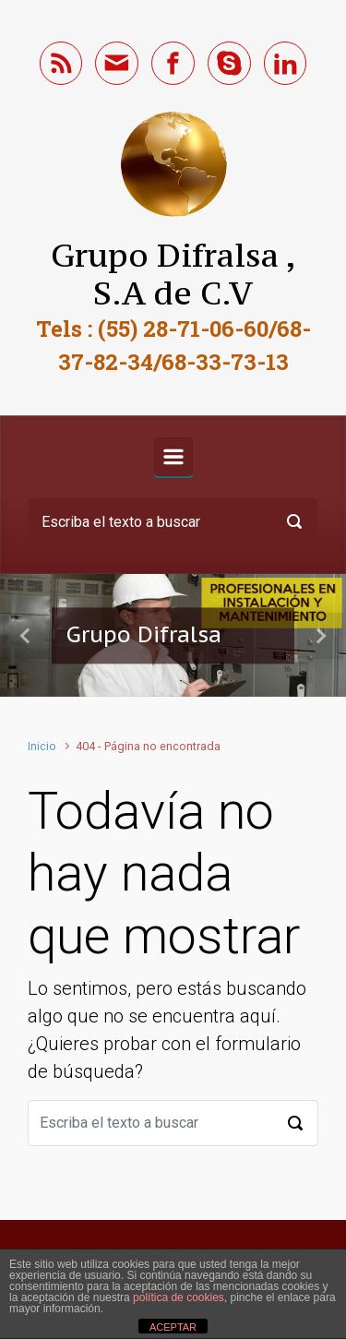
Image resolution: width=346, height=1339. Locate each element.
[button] (26, 635)
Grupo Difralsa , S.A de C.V (173, 274)
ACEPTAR (173, 1327)
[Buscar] (173, 521)
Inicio (42, 746)
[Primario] (173, 456)
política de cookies (178, 1297)
